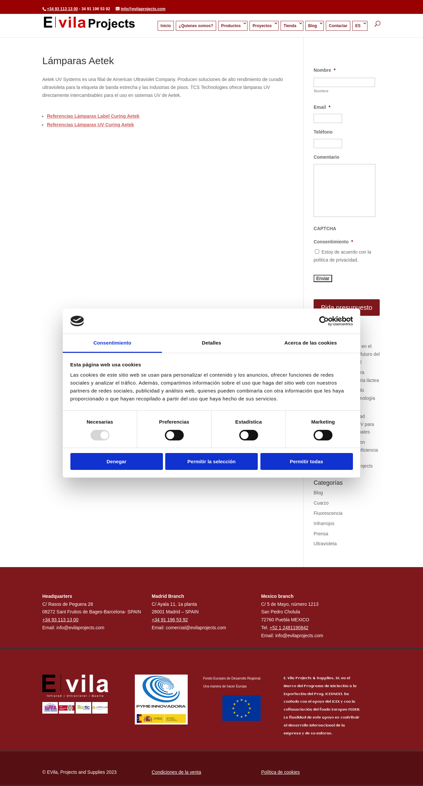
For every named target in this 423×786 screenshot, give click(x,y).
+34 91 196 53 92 (170, 619)
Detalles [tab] (211, 343)
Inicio (166, 25)
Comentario (326, 157)
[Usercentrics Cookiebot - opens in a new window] (324, 321)
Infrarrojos (324, 523)
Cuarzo (321, 503)
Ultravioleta (325, 543)
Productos (231, 25)
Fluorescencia (328, 513)
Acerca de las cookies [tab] (311, 343)
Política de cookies (280, 772)
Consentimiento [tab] (113, 343)
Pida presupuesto (346, 307)
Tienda (290, 25)
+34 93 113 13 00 (62, 9)
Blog (312, 25)
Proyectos (262, 25)
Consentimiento (333, 241)
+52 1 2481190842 (289, 627)
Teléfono (323, 132)
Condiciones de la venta (176, 772)
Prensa (321, 533)
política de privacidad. (336, 260)
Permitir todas (306, 461)
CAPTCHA (325, 228)
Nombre (324, 70)
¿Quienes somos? (196, 25)
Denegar (116, 461)
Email (322, 107)
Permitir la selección (211, 461)
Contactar (338, 25)
